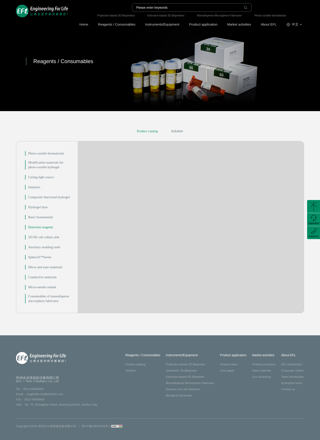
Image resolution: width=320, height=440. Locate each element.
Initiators (34, 187)
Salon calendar (261, 370)
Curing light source (41, 177)
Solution (177, 131)
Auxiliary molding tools (44, 247)
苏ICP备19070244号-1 (96, 426)
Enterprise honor (291, 383)
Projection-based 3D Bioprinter (185, 364)
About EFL (268, 24)
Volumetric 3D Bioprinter (181, 370)
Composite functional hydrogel (49, 197)
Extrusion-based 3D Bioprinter (185, 376)
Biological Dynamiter (179, 395)
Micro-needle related (42, 287)
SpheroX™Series (40, 257)
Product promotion (264, 364)
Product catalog (147, 131)
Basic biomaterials (40, 217)
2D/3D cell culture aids (43, 237)
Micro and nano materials (45, 267)
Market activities (239, 24)
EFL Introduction (291, 364)
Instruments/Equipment (162, 24)
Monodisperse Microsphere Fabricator (219, 15)
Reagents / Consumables (116, 24)
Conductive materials (42, 277)
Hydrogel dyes (38, 207)
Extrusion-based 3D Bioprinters (166, 15)
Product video (229, 364)
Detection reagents (40, 227)
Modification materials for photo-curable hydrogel (45, 165)
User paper (227, 370)
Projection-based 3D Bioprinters (116, 15)
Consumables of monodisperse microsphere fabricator (48, 298)
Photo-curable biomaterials (270, 15)
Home (83, 24)
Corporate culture (292, 370)
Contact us (288, 389)
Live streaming (261, 376)
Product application (203, 24)
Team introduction (292, 376)
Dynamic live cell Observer (183, 389)
